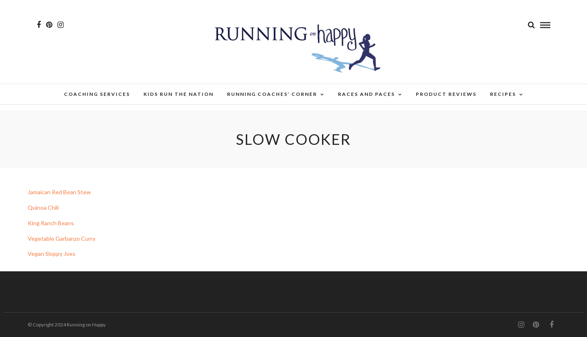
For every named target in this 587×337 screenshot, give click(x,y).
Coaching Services (97, 94)
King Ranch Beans (51, 222)
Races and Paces (366, 94)
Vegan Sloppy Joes (52, 253)
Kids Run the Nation (178, 94)
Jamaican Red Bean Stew (59, 191)
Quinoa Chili (43, 207)
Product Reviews (446, 94)
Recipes (503, 94)
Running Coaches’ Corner (272, 94)
